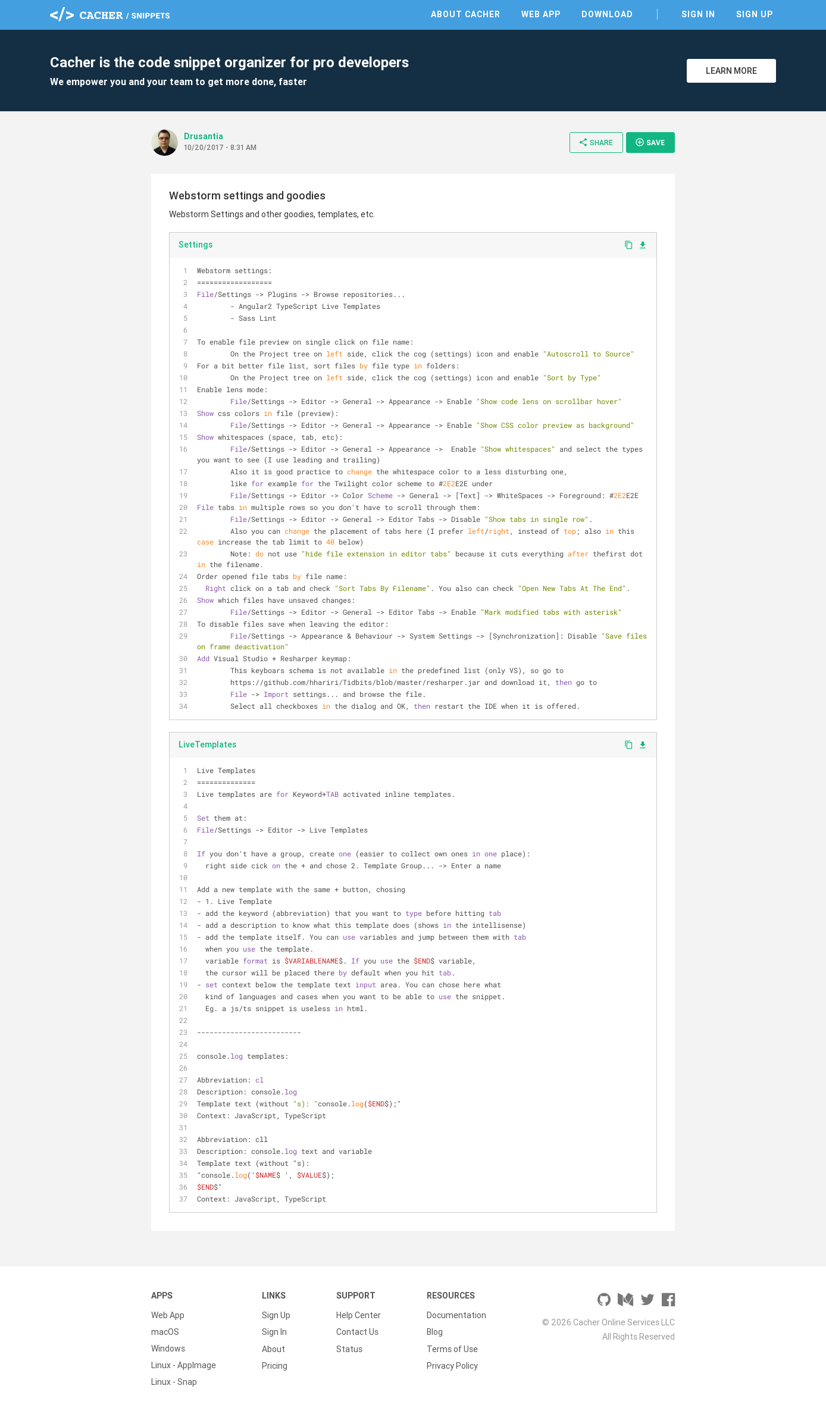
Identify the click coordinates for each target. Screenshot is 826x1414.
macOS (165, 1332)
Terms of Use (452, 1348)
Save (650, 142)
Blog (435, 1332)
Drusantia (203, 136)
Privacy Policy (452, 1365)
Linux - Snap (174, 1382)
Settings (195, 244)
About (273, 1348)
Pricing (274, 1365)
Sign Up (754, 14)
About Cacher (465, 14)
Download (607, 14)
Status (349, 1348)
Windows (168, 1348)
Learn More (731, 70)
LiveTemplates (207, 744)
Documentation (456, 1315)
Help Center (358, 1315)
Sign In (698, 14)
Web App (541, 14)
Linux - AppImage (183, 1365)
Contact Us (357, 1332)
